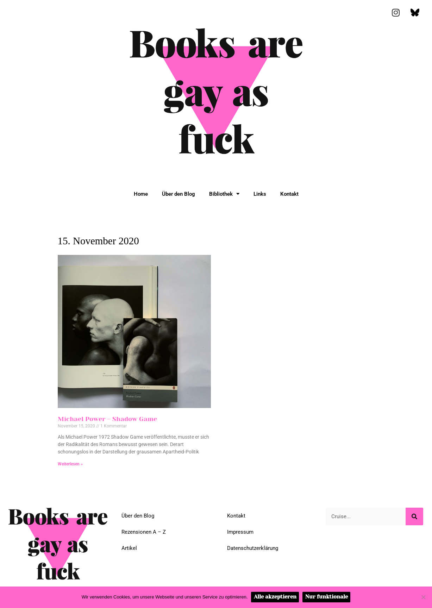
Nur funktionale (326, 597)
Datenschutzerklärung (252, 548)
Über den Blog (178, 194)
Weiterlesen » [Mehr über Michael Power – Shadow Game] (70, 464)
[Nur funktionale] (423, 597)
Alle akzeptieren (275, 597)
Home (141, 194)
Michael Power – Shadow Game (107, 418)
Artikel (129, 548)
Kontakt (289, 194)
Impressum (240, 532)
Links (259, 194)
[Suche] (414, 516)
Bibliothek (224, 194)
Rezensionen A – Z (143, 532)
